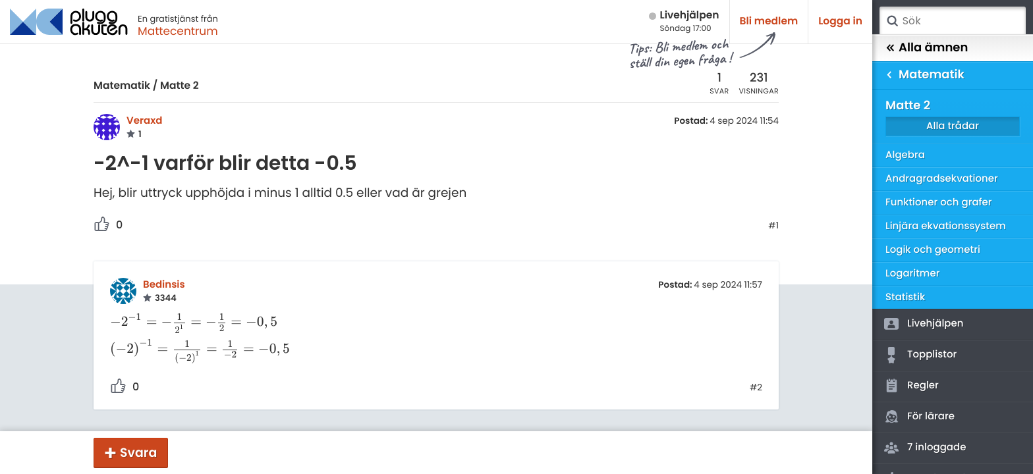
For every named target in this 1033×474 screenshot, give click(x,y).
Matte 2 (179, 86)
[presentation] (200, 322)
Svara (138, 452)
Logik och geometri (932, 250)
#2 (756, 388)
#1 (773, 226)
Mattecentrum (178, 31)
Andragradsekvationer (941, 179)
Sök (892, 21)
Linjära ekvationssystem (945, 226)
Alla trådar (952, 126)
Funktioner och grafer (938, 202)
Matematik (122, 86)
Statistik (905, 297)
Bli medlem (769, 21)
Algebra (905, 155)
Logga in (840, 21)
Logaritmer (912, 273)
